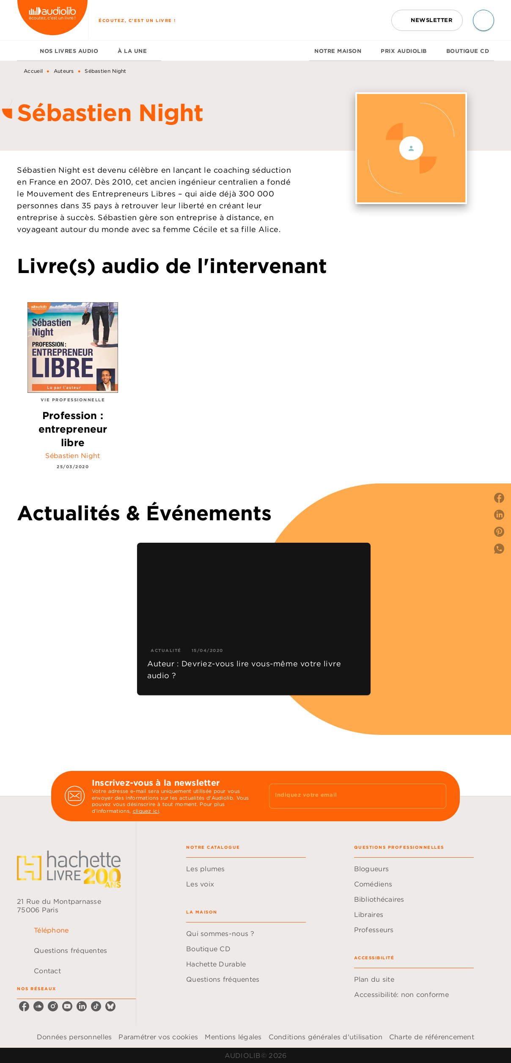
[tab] (26, 51)
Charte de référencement (431, 1037)
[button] (427, 20)
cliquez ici (146, 811)
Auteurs (64, 71)
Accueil (33, 71)
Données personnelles (74, 1037)
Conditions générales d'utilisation (325, 1037)
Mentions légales (233, 1037)
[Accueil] (52, 20)
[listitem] (24, 1006)
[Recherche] (483, 20)
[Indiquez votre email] (347, 796)
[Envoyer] (436, 796)
